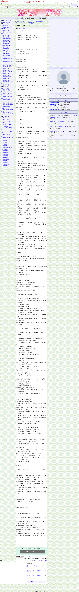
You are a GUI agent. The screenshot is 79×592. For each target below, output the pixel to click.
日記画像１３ (6, 164)
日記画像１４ (6, 166)
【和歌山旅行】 (6, 45)
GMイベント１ (6, 119)
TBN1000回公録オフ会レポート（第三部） (31, 571)
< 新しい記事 (19, 18)
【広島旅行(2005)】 (7, 71)
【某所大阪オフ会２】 (8, 65)
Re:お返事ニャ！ (62, 131)
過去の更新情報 (6, 22)
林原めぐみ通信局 (39, 21)
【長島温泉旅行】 (7, 76)
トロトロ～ (53, 121)
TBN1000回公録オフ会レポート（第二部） (31, 576)
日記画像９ (5, 157)
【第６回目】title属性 (8, 104)
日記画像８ (5, 155)
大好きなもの (32, 22)
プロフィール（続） (7, 20)
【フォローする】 (66, 7)
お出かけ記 (5, 23)
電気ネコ (53, 126)
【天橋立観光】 (6, 42)
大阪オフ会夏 (21, 28)
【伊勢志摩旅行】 (7, 38)
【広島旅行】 (6, 35)
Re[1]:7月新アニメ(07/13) (64, 121)
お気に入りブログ (63, 100)
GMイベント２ (6, 121)
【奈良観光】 (6, 37)
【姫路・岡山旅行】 (7, 66)
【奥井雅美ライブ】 (7, 53)
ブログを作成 (71, 3)
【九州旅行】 (6, 85)
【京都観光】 (6, 40)
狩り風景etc (5, 126)
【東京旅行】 (6, 75)
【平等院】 (5, 25)
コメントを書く (43, 560)
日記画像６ (5, 152)
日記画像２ (5, 142)
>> (59, 3)
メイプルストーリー (30, 21)
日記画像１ (5, 141)
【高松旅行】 (6, 70)
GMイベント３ (6, 122)
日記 (6, 7)
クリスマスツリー (7, 124)
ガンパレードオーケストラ (41, 22)
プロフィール (11, 7)
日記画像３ (5, 144)
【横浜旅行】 (6, 68)
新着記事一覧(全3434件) (31, 18)
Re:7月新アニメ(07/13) (62, 126)
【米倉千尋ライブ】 (7, 48)
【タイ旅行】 (6, 78)
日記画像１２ (6, 162)
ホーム (2, 7)
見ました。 (57, 136)
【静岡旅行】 (6, 73)
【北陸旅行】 (6, 30)
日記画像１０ (6, 159)
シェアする (27, 556)
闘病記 (31, 23)
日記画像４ (5, 146)
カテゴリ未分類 (21, 21)
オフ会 (45, 21)
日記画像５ (5, 151)
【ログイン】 (74, 7)
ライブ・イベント (24, 22)
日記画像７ (5, 154)
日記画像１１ (6, 161)
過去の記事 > (43, 18)
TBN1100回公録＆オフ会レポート (28, 566)
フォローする (63, 95)
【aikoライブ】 (6, 47)
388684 (73, 5)
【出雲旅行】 (6, 43)
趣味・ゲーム (5, 2)
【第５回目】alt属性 (7, 103)
